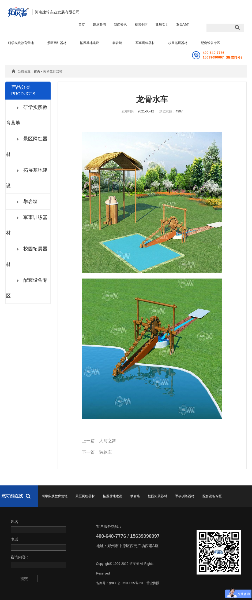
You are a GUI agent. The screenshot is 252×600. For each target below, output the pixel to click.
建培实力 (162, 25)
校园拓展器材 (177, 43)
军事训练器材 (145, 43)
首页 (81, 25)
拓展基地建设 (89, 43)
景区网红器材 (56, 43)
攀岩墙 (117, 43)
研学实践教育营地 (21, 43)
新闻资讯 (120, 25)
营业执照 (152, 583)
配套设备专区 (210, 43)
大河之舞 (107, 440)
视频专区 (141, 25)
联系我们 (182, 25)
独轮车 (105, 452)
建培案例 (99, 25)
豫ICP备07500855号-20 (126, 583)
